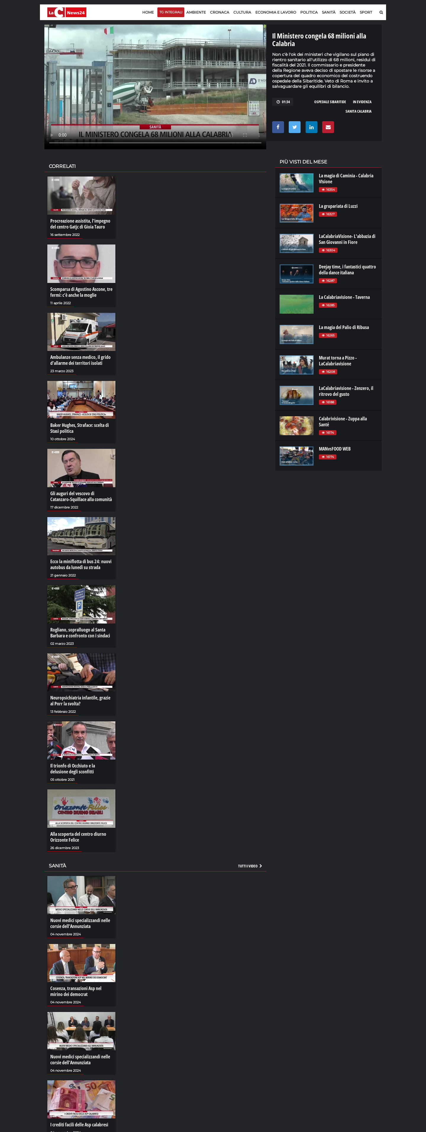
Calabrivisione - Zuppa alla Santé (343, 421)
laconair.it (288, 1054)
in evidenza (362, 101)
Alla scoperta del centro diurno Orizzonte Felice (78, 837)
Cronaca (219, 12)
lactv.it (285, 1049)
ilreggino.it (341, 1049)
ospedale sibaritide (330, 101)
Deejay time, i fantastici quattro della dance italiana (347, 269)
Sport (366, 12)
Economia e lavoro (275, 12)
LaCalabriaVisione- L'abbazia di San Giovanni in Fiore (347, 239)
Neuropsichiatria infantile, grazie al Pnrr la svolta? (80, 700)
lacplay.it (287, 1043)
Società (348, 12)
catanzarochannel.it (350, 1066)
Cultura (242, 12)
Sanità (328, 12)
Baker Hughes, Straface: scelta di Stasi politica (79, 428)
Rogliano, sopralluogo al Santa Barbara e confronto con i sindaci (80, 632)
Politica (309, 12)
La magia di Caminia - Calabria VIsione (346, 178)
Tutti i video (250, 866)
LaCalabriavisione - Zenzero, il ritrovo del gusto (346, 391)
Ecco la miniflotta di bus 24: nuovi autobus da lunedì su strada (81, 564)
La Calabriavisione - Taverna (344, 297)
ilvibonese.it (342, 1060)
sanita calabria (359, 111)
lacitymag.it (342, 1043)
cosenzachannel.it (348, 1054)
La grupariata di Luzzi (338, 206)
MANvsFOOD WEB (335, 449)
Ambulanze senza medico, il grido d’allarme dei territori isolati (80, 360)
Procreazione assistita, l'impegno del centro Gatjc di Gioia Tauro (80, 224)
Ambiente (196, 12)
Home (148, 12)
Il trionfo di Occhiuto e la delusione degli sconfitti (72, 768)
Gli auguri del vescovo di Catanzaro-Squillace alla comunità (81, 496)
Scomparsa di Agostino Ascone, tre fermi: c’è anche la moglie (81, 292)
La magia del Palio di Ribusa (344, 327)
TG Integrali (170, 12)
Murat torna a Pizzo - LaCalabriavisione (338, 360)
